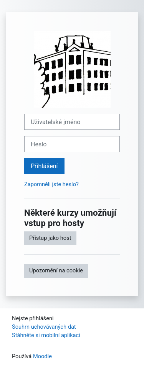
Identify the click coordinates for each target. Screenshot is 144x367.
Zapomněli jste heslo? (51, 184)
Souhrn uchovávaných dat (44, 326)
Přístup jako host (50, 237)
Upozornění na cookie (56, 270)
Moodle (42, 356)
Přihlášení (44, 166)
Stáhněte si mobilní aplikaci (46, 335)
